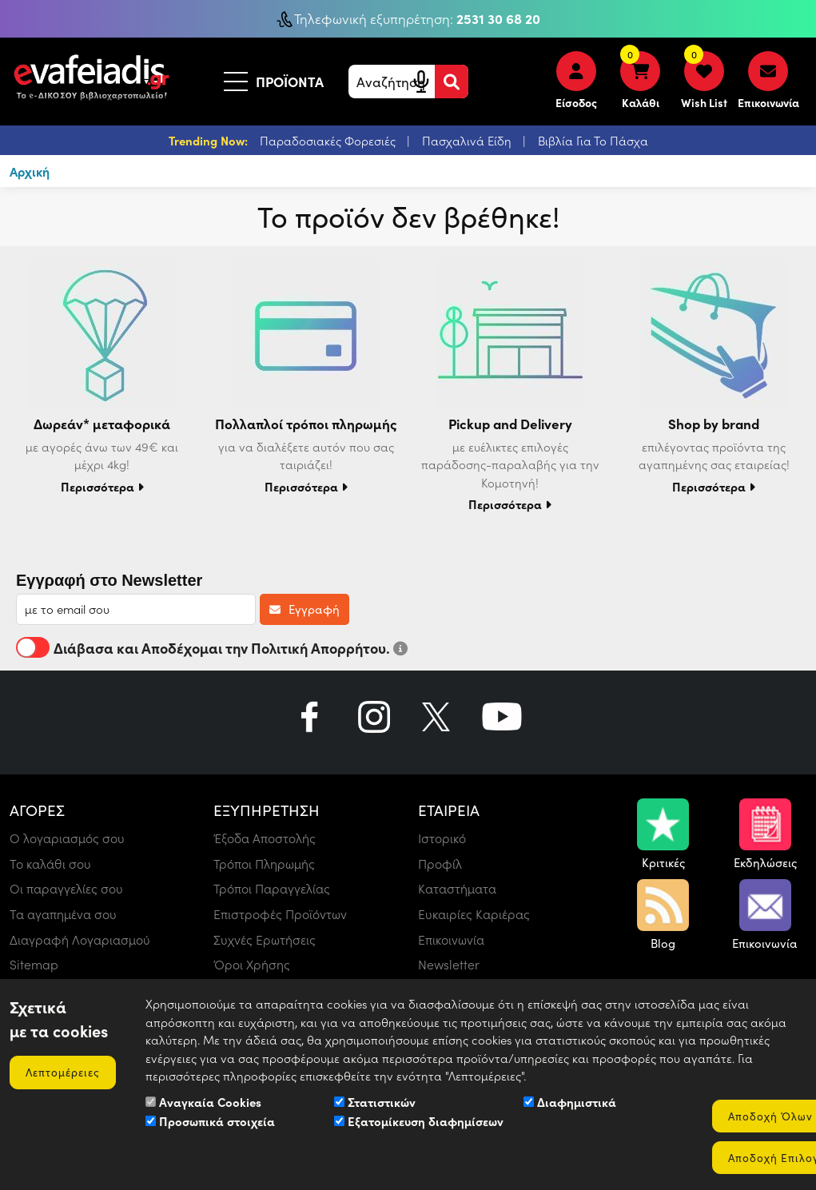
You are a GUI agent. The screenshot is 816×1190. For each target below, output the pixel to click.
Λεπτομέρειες (64, 1071)
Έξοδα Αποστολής (264, 837)
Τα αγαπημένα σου (63, 913)
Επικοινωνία (451, 939)
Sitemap (34, 965)
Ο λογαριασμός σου (67, 837)
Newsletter (449, 965)
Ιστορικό (442, 837)
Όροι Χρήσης (251, 965)
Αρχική (30, 171)
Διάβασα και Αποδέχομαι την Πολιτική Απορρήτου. (212, 647)
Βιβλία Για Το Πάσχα (593, 141)
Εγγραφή (304, 609)
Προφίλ (440, 862)
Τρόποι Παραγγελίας (271, 888)
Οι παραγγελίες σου (66, 888)
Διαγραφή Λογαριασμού (80, 939)
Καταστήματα (457, 888)
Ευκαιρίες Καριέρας (474, 913)
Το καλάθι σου (50, 862)
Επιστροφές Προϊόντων (280, 913)
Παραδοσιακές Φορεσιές (329, 141)
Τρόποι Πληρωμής (264, 862)
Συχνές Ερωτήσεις (264, 939)
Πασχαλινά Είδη (468, 141)
